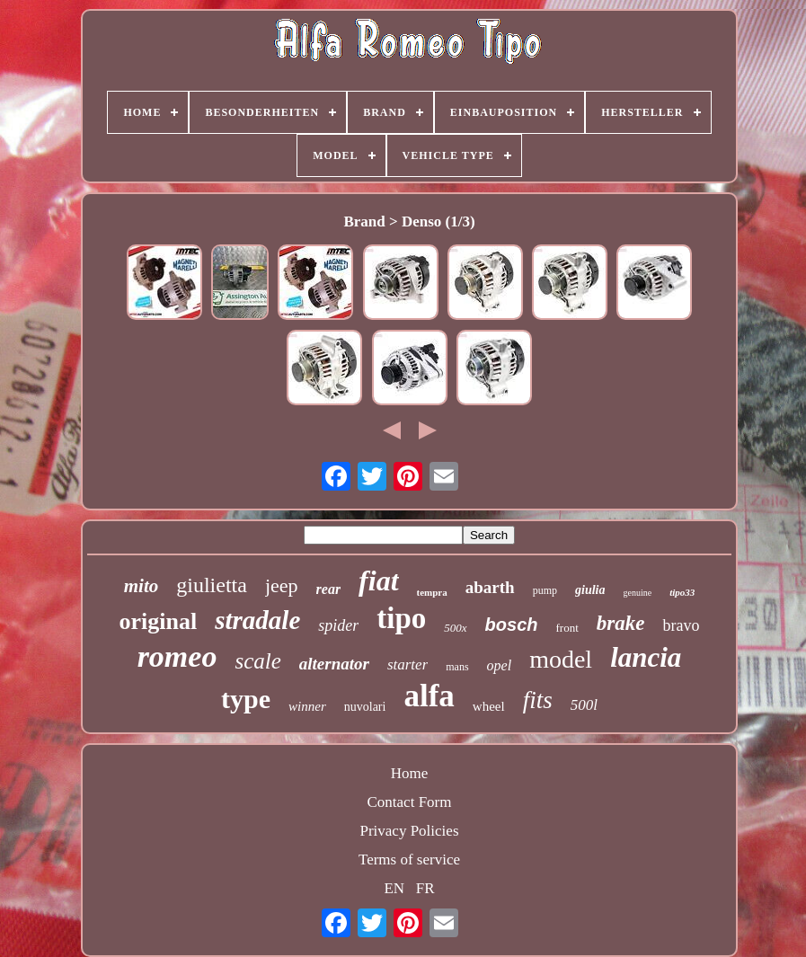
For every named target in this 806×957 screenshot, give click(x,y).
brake (621, 623)
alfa (428, 695)
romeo (177, 656)
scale (257, 661)
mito (141, 586)
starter (407, 664)
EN (394, 888)
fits (538, 700)
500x (455, 627)
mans (457, 666)
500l (584, 704)
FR (425, 888)
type (245, 698)
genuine (637, 593)
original (159, 621)
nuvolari (365, 706)
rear (328, 589)
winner (307, 706)
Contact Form (410, 802)
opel (499, 665)
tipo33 (682, 592)
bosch (511, 624)
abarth (490, 587)
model (560, 659)
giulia (590, 590)
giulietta (211, 585)
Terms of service (409, 859)
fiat (378, 580)
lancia (645, 657)
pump (545, 590)
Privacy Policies (408, 830)
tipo (401, 618)
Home (410, 773)
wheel (489, 706)
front (567, 627)
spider (338, 625)
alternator (334, 663)
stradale (257, 620)
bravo (680, 625)
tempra (432, 592)
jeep (281, 585)
